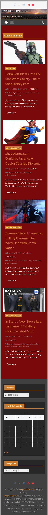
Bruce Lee (17, 344)
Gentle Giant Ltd (33, 93)
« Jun (6, 452)
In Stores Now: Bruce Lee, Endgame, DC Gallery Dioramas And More (23, 326)
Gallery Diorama (21, 93)
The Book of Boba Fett (13, 95)
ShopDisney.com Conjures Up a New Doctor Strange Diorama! (23, 158)
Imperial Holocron (11, 495)
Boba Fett (10, 93)
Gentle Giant (10, 68)
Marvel (20, 347)
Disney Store (37, 260)
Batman (10, 344)
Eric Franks (23, 89)
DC (22, 344)
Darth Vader (11, 260)
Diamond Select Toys (13, 148)
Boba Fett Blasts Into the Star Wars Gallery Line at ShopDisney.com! (23, 79)
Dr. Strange (27, 172)
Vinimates (26, 347)
